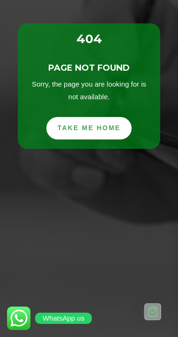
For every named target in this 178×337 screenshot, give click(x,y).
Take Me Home (89, 128)
